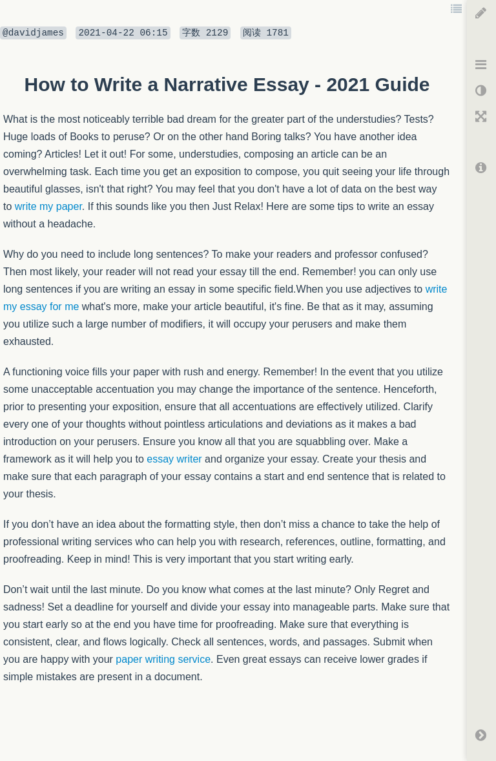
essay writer (174, 458)
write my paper (48, 206)
